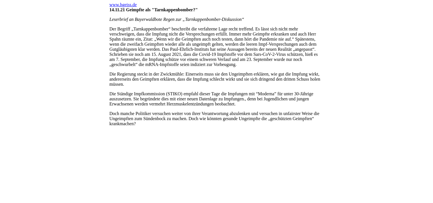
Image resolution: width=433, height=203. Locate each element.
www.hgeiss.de (123, 4)
